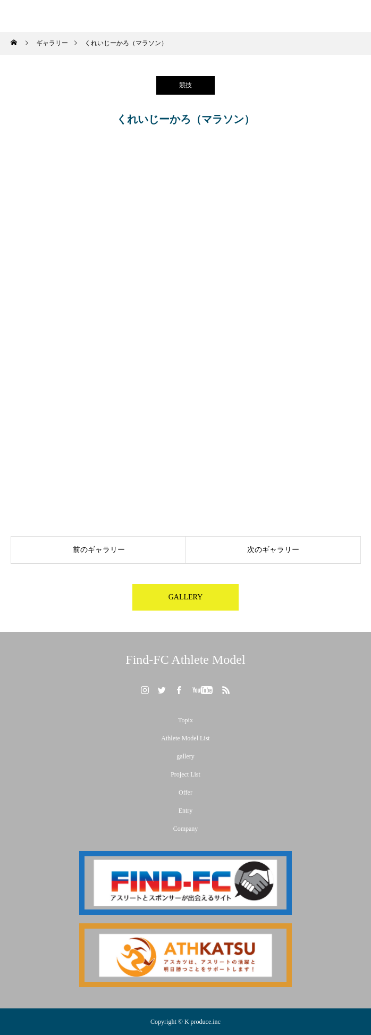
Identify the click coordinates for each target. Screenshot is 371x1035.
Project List (185, 774)
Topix (185, 720)
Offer (185, 792)
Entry (186, 810)
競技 (185, 85)
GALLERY (185, 597)
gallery (185, 756)
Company (185, 828)
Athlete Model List (185, 738)
